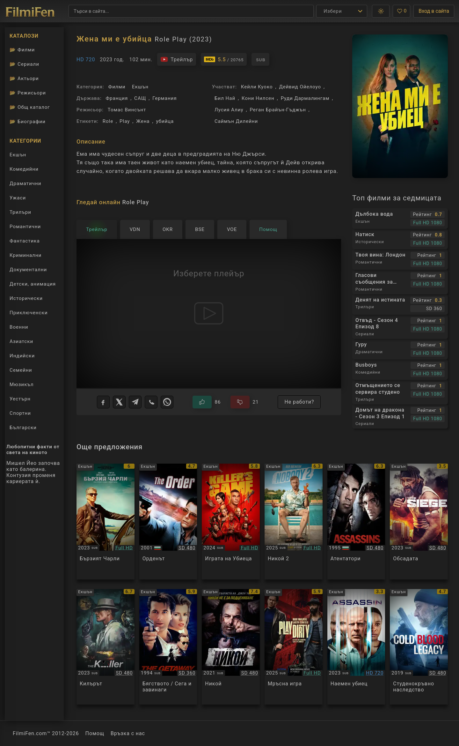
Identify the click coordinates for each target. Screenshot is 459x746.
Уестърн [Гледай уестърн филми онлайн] (20, 399)
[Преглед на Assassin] (356, 647)
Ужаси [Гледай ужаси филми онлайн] (18, 198)
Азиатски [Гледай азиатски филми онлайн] (21, 341)
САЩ (140, 98)
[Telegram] (135, 402)
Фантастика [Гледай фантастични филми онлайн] (25, 241)
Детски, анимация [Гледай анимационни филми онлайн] (33, 284)
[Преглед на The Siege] (419, 521)
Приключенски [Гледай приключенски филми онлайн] (29, 313)
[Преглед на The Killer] (105, 647)
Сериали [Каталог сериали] (24, 64)
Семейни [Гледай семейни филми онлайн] (21, 370)
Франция (117, 98)
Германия (164, 98)
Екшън (140, 87)
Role (108, 121)
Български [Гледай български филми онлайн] (23, 427)
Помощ (94, 733)
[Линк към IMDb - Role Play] (224, 59)
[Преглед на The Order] (168, 521)
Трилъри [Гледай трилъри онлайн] (20, 213)
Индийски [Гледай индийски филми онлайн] (22, 356)
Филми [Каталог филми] (22, 50)
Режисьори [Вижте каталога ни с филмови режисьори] (28, 93)
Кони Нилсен (258, 98)
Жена (142, 121)
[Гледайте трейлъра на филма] (176, 59)
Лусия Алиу (229, 110)
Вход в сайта (434, 11)
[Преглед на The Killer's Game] (231, 521)
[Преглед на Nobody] (231, 647)
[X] (119, 402)
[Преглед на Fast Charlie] (105, 521)
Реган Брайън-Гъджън (278, 110)
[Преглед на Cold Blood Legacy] (419, 647)
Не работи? (299, 402)
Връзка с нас (128, 733)
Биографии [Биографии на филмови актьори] (28, 121)
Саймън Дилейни (236, 121)
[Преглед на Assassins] (356, 521)
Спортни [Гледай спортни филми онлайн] (20, 413)
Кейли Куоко (257, 87)
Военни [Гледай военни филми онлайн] (19, 327)
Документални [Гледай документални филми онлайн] (28, 269)
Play (125, 121)
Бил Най (225, 98)
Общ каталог (30, 107)
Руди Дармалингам (305, 98)
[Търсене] (191, 11)
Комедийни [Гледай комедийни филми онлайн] (24, 169)
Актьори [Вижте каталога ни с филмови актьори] (24, 78)
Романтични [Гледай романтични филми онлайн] (25, 226)
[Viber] (151, 402)
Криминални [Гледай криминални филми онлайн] (25, 255)
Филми (117, 87)
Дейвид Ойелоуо (300, 87)
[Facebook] (103, 402)
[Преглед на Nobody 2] (294, 521)
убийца (165, 121)
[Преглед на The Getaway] (168, 647)
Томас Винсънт (127, 110)
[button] (381, 11)
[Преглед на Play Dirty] (294, 647)
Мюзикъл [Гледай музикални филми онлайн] (22, 384)
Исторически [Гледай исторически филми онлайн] (26, 298)
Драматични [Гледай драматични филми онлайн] (25, 183)
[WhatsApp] (167, 402)
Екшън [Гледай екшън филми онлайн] (18, 155)
